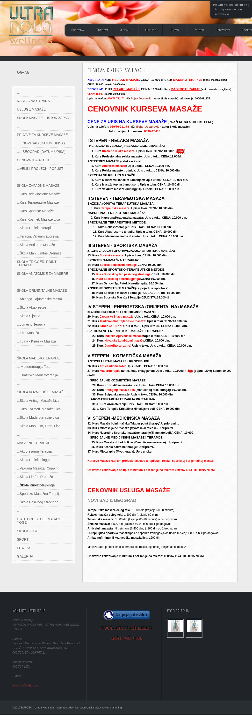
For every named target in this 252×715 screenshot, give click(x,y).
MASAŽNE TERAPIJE (33, 443)
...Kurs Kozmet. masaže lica (38, 219)
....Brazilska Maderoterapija (37, 375)
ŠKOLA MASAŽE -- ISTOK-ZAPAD (43, 118)
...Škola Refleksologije (33, 460)
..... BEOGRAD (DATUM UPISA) (41, 152)
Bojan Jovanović (141, 98)
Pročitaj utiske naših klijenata (126, 628)
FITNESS (24, 548)
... (18, 92)
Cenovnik (126, 30)
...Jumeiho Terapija (31, 324)
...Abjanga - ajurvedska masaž (40, 299)
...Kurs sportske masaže (35, 211)
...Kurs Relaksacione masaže (39, 194)
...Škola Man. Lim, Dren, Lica (38, 426)
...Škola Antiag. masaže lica (38, 400)
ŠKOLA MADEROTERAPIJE (38, 358)
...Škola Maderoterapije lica (38, 417)
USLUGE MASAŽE (31, 109)
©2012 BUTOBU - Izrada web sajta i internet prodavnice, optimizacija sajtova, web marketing (67, 707)
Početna (77, 30)
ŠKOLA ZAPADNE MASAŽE (38, 185)
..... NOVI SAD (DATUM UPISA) (41, 143)
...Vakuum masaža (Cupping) (38, 468)
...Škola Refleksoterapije (35, 228)
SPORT (23, 539)
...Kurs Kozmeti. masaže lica (39, 409)
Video (199, 30)
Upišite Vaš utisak (126, 638)
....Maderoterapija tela (33, 367)
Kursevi (102, 30)
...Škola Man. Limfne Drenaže (39, 253)
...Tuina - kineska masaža (36, 341)
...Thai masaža (28, 333)
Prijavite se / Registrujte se (230, 5)
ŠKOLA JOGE (27, 531)
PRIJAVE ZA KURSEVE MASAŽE (42, 135)
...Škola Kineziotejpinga (36, 485)
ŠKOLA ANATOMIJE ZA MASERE (42, 274)
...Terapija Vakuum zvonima (37, 236)
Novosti (223, 30)
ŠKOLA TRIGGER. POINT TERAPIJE (37, 263)
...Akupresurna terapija (34, 451)
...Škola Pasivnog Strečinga (37, 502)
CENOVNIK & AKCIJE (33, 160)
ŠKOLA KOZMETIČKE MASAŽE (41, 392)
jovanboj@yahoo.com (27, 685)
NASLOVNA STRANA (33, 101)
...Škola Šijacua (28, 316)
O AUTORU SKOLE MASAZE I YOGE (40, 520)
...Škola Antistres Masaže (36, 245)
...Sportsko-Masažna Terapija (39, 494)
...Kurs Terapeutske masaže (38, 202)
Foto (175, 30)
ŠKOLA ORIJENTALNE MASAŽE (42, 290)
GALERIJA (25, 556)
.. (18, 177)
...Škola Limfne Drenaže (35, 477)
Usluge (150, 30)
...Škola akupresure (31, 307)
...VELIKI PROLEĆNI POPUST (40, 169)
